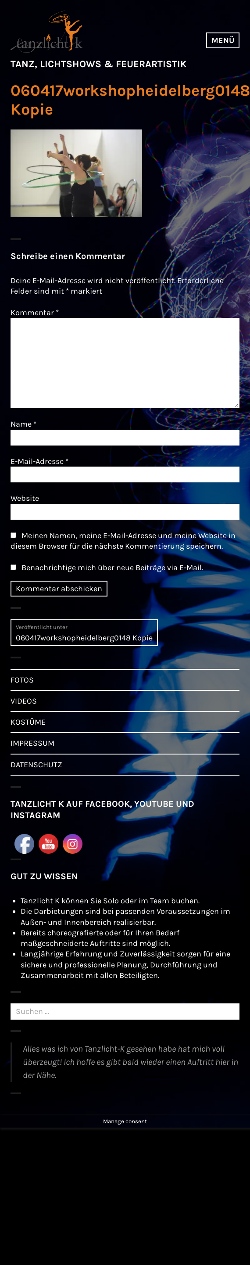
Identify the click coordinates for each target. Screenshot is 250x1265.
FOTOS (22, 680)
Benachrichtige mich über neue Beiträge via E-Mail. (112, 567)
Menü (222, 40)
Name (23, 424)
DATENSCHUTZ (36, 764)
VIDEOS (24, 701)
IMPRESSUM (32, 743)
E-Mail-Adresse (39, 461)
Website (25, 498)
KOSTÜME (28, 722)
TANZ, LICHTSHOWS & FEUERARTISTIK (98, 64)
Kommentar (35, 312)
